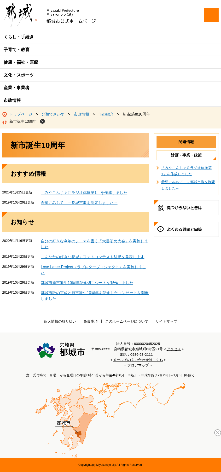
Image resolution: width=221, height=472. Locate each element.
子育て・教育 (16, 49)
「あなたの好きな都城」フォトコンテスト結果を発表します (92, 257)
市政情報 (12, 100)
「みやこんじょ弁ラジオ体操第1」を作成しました (84, 193)
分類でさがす (52, 114)
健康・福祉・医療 (21, 62)
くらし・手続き (19, 37)
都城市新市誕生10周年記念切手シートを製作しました (87, 283)
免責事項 (90, 321)
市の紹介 (106, 114)
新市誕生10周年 (23, 121)
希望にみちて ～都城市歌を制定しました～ (79, 203)
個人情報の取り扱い (60, 321)
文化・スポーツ (19, 75)
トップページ (20, 114)
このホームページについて (126, 321)
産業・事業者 (16, 87)
